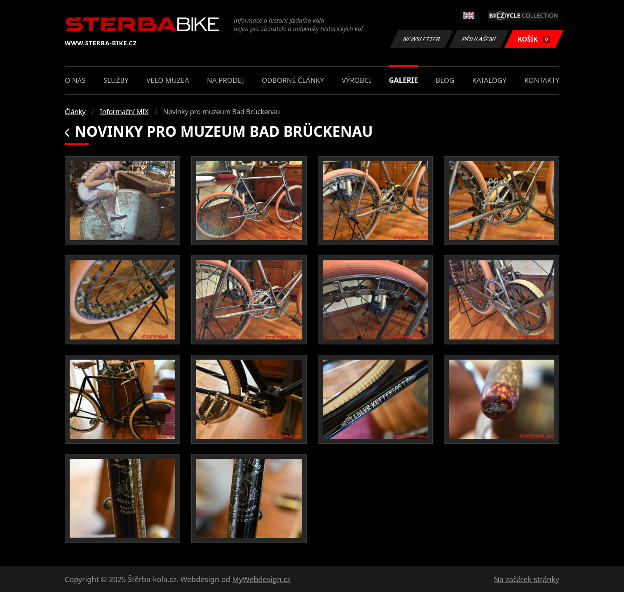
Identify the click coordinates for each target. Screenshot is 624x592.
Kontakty (541, 80)
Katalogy (489, 80)
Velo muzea (167, 80)
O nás (75, 80)
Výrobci (356, 80)
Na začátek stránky (526, 579)
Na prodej (225, 80)
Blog (445, 80)
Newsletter (421, 39)
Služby (116, 80)
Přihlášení (478, 39)
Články (75, 111)
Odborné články (293, 80)
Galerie (403, 80)
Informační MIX (124, 111)
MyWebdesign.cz (261, 579)
